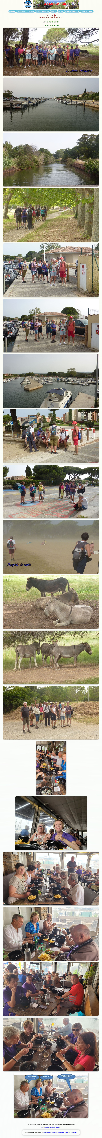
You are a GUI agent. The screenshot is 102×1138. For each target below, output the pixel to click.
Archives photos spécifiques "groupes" (51, 1127)
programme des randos (25, 11)
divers (60, 11)
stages (53, 11)
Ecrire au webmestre (71, 1132)
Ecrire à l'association (58, 1132)
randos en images (42, 11)
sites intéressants (72, 11)
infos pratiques (87, 11)
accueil (12, 11)
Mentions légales (46, 1132)
